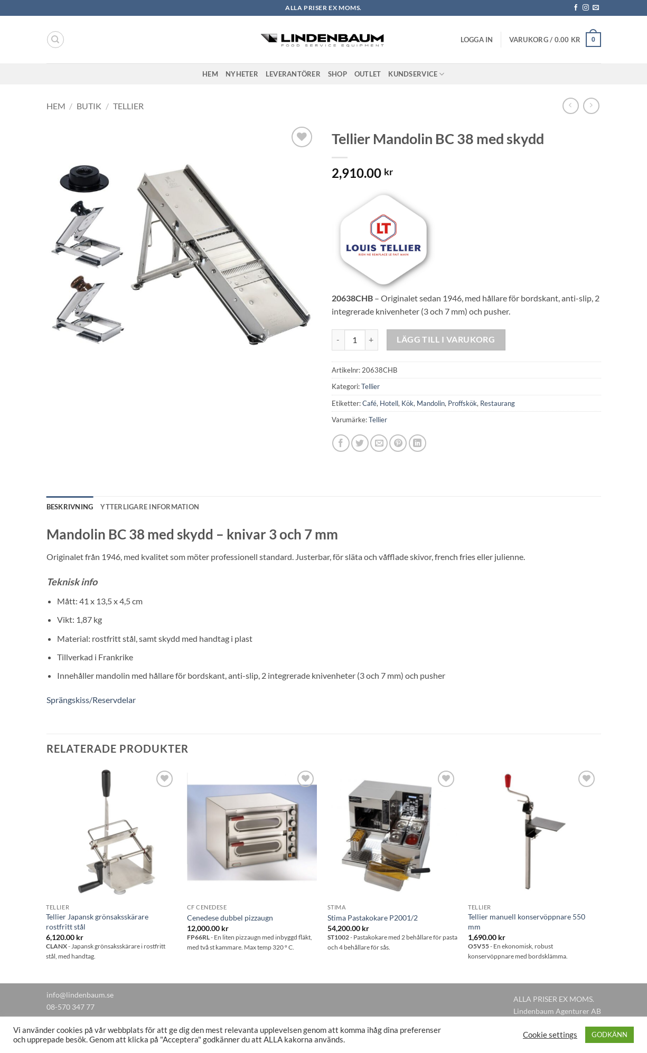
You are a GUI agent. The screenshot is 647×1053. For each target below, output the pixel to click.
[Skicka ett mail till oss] (596, 8)
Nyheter (242, 74)
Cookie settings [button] (550, 1034)
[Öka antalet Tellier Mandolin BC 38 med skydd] (371, 339)
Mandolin (431, 403)
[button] (477, 39)
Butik (89, 106)
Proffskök (462, 403)
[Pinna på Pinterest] (398, 443)
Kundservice (416, 74)
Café (369, 403)
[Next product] (570, 106)
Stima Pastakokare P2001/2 (372, 917)
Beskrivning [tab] (69, 506)
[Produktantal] (354, 339)
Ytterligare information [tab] (149, 506)
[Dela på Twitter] (360, 443)
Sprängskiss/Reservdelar (91, 700)
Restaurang (497, 403)
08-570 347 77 (70, 1006)
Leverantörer (293, 74)
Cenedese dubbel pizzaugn (230, 917)
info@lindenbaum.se (80, 994)
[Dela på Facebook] (341, 443)
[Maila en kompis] (379, 443)
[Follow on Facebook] (576, 8)
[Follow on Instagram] (586, 8)
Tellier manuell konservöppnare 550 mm (526, 921)
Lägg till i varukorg (446, 339)
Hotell (389, 403)
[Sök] (55, 39)
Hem (210, 74)
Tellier (128, 106)
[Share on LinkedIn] (417, 443)
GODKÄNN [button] (609, 1034)
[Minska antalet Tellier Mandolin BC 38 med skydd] (338, 339)
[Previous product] (591, 106)
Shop (337, 74)
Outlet (367, 74)
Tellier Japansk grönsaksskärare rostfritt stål (97, 921)
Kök (407, 403)
